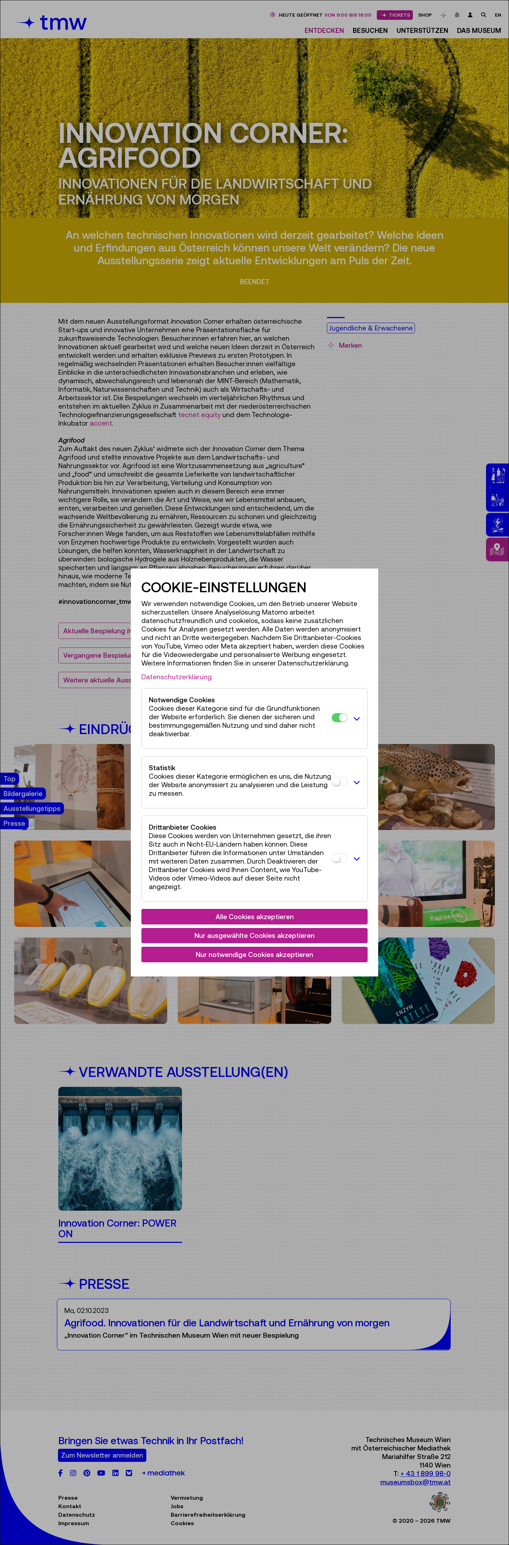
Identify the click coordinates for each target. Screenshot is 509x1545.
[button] (355, 718)
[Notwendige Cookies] (339, 717)
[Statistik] (339, 781)
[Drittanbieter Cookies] (339, 857)
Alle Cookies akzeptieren (255, 917)
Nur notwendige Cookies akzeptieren (254, 954)
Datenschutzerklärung (176, 677)
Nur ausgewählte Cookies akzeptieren (254, 935)
